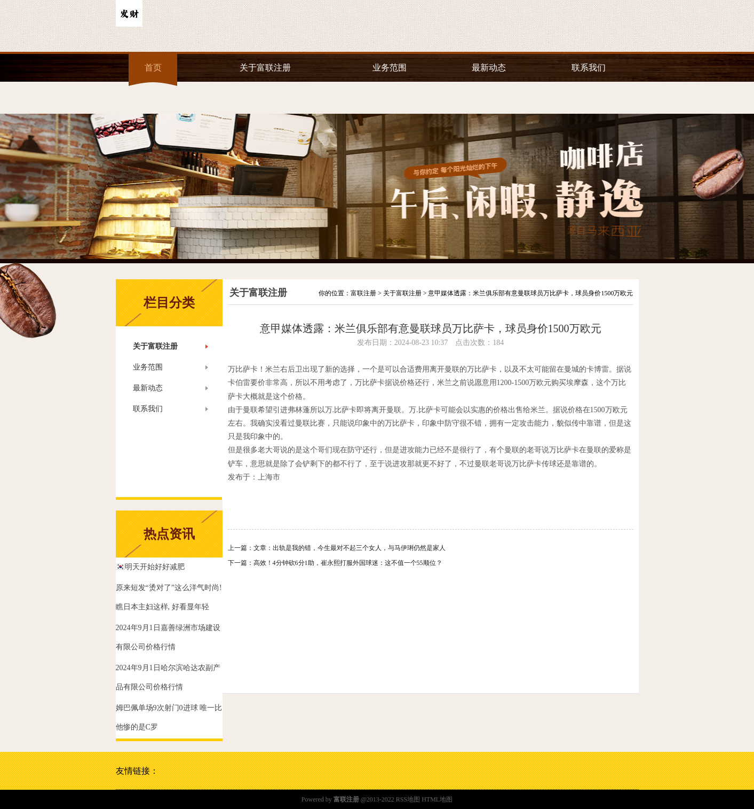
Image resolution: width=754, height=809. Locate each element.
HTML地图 (437, 799)
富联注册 (363, 293)
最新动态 (489, 67)
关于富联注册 (265, 67)
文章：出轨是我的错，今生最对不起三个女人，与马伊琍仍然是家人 (349, 548)
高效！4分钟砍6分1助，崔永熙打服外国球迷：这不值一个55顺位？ (347, 563)
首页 (153, 67)
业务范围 (389, 67)
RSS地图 (408, 799)
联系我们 (589, 67)
